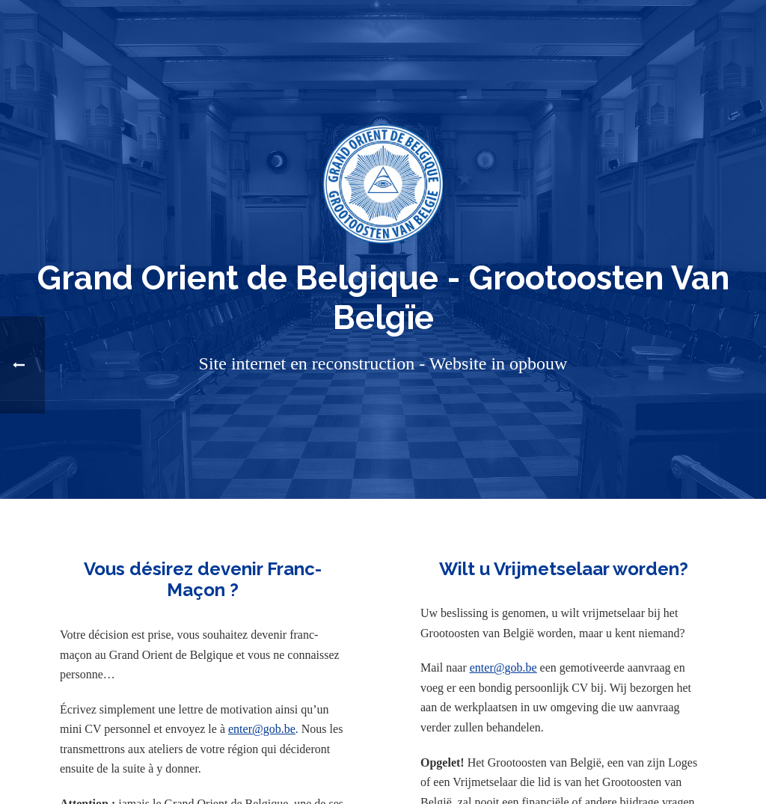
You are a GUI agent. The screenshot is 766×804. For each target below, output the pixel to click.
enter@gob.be (261, 728)
